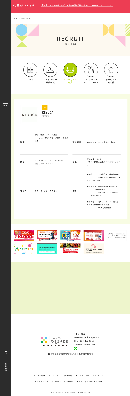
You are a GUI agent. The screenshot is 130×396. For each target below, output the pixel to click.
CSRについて (100, 375)
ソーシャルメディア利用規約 (91, 381)
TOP (6, 351)
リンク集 (54, 375)
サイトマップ (42, 381)
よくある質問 (39, 375)
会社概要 (68, 375)
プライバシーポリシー (63, 381)
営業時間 (6, 366)
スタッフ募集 (25, 18)
